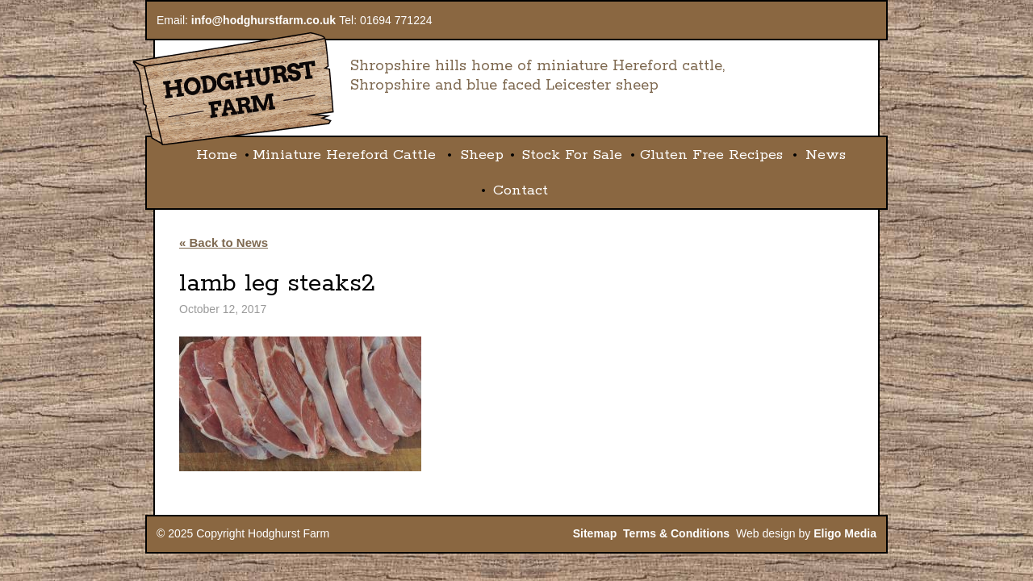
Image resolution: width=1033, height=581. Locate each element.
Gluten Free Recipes (711, 155)
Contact (520, 190)
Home (216, 155)
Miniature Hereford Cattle (344, 155)
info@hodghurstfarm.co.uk (263, 20)
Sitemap (595, 533)
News (825, 155)
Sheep (482, 155)
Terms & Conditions (676, 533)
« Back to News (223, 242)
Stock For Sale (571, 155)
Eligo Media (844, 533)
